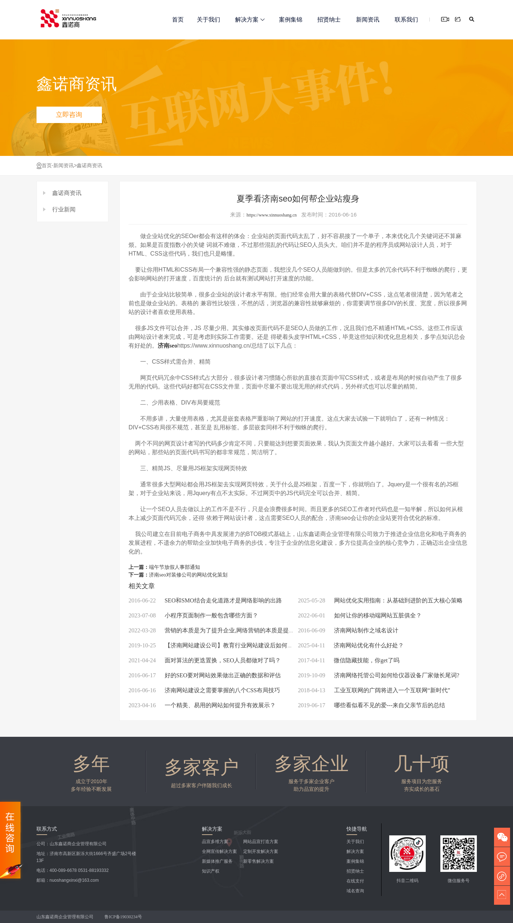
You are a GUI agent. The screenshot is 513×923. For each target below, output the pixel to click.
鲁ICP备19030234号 (123, 916)
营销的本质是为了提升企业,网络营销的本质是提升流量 (217, 630)
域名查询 (355, 890)
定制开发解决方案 (260, 851)
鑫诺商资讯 (89, 165)
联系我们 (406, 19)
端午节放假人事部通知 (174, 567)
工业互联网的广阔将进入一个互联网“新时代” (374, 690)
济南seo (167, 345)
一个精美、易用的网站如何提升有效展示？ (202, 705)
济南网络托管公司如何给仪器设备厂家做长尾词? (378, 675)
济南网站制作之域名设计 (348, 630)
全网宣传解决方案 (219, 851)
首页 (178, 19)
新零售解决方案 (258, 861)
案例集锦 (290, 19)
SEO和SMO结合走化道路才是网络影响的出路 (205, 600)
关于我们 (208, 19)
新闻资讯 (367, 19)
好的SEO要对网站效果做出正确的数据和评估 (205, 675)
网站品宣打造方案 (260, 841)
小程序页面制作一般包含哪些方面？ (193, 615)
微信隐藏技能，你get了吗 (348, 660)
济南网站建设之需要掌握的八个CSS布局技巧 (204, 690)
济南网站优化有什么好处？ (351, 645)
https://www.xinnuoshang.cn (271, 215)
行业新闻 (64, 209)
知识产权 (210, 871)
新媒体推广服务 (217, 861)
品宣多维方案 (215, 841)
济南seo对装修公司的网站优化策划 (188, 575)
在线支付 (355, 881)
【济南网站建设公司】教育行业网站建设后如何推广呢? (218, 645)
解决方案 (250, 19)
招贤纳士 (329, 19)
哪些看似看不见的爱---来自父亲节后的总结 (371, 705)
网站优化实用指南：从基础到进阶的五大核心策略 (380, 600)
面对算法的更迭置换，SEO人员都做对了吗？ (205, 660)
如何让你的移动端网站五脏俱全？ (360, 615)
